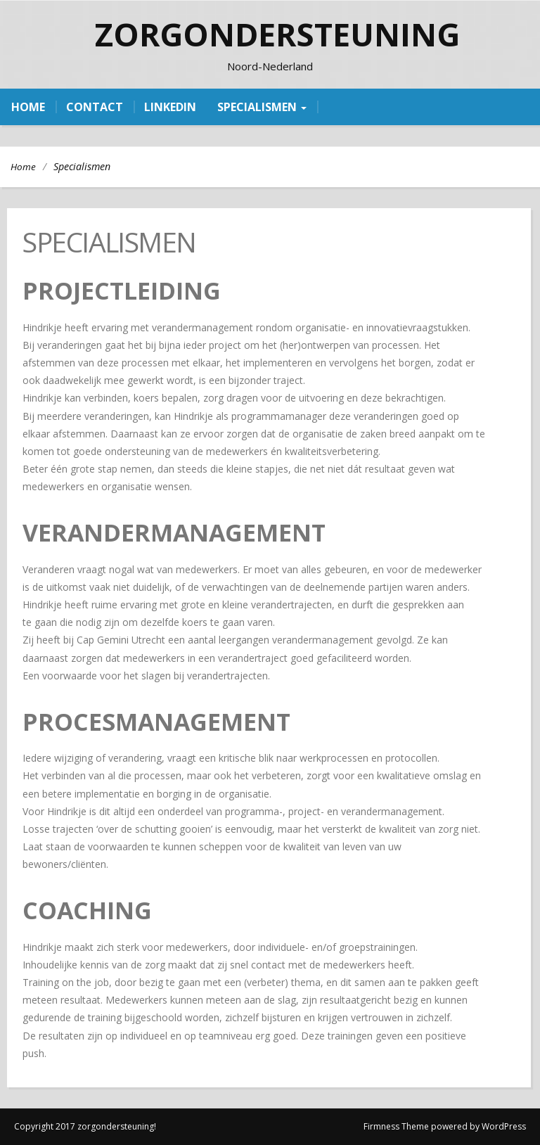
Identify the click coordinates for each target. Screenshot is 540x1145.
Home (23, 166)
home (28, 107)
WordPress (504, 1126)
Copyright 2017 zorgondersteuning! (85, 1126)
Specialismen (262, 107)
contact (94, 107)
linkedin (170, 107)
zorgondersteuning (277, 34)
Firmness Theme (396, 1126)
